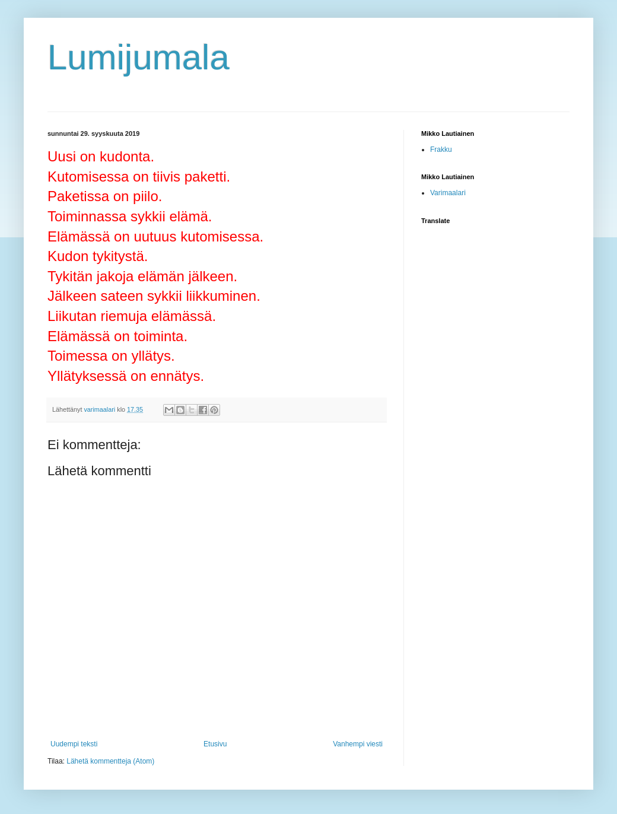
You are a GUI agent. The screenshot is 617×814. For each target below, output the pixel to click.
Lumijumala (138, 57)
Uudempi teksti (73, 744)
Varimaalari (448, 193)
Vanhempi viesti (358, 744)
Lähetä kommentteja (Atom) (110, 761)
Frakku (441, 149)
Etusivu (215, 744)
